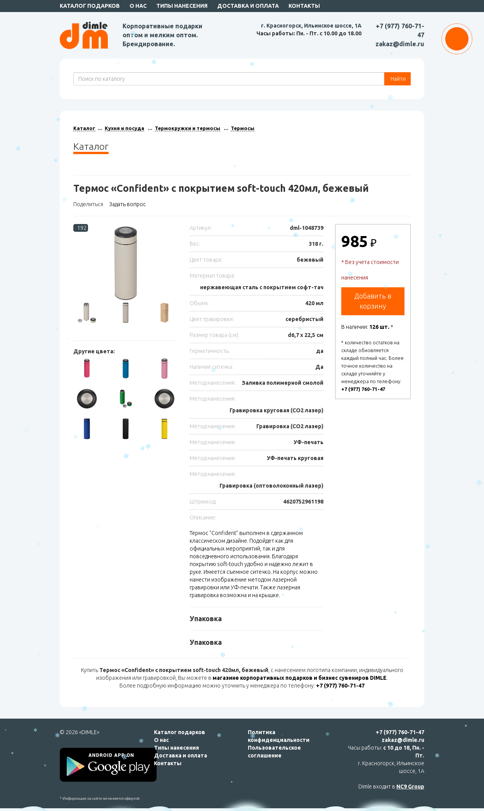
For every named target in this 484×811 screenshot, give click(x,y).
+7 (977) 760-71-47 (363, 389)
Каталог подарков (90, 6)
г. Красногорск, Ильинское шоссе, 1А (311, 26)
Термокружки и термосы (187, 128)
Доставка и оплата (248, 6)
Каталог (84, 128)
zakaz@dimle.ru (399, 43)
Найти (397, 79)
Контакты (304, 6)
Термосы (242, 128)
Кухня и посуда (124, 128)
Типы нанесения (181, 6)
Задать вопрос (127, 204)
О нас (138, 6)
